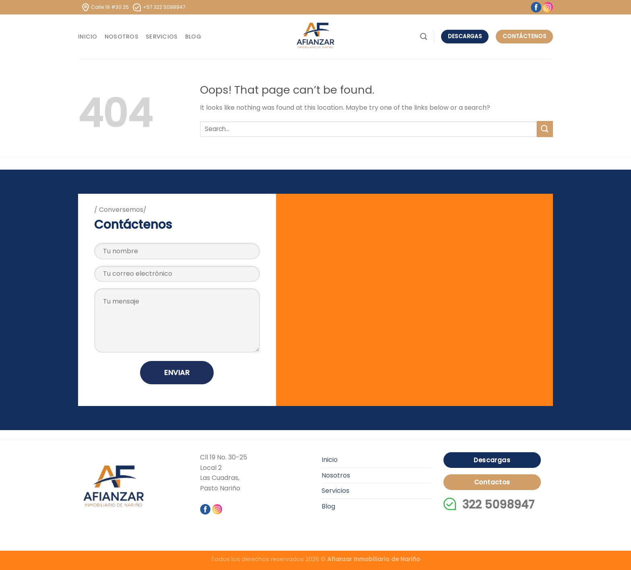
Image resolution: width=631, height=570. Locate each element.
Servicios (162, 37)
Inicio (87, 37)
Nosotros (121, 37)
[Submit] (545, 129)
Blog (193, 37)
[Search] (423, 37)
